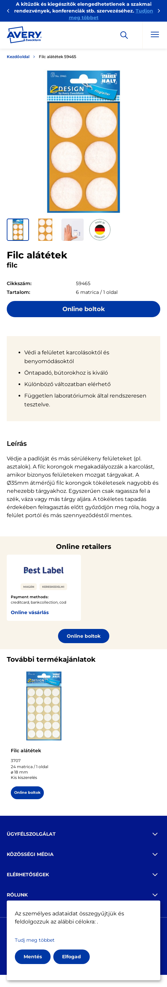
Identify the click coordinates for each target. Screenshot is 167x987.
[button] (18, 230)
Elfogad (71, 957)
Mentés (33, 957)
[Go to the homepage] (24, 36)
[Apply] (124, 35)
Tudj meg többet (35, 940)
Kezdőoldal (18, 56)
